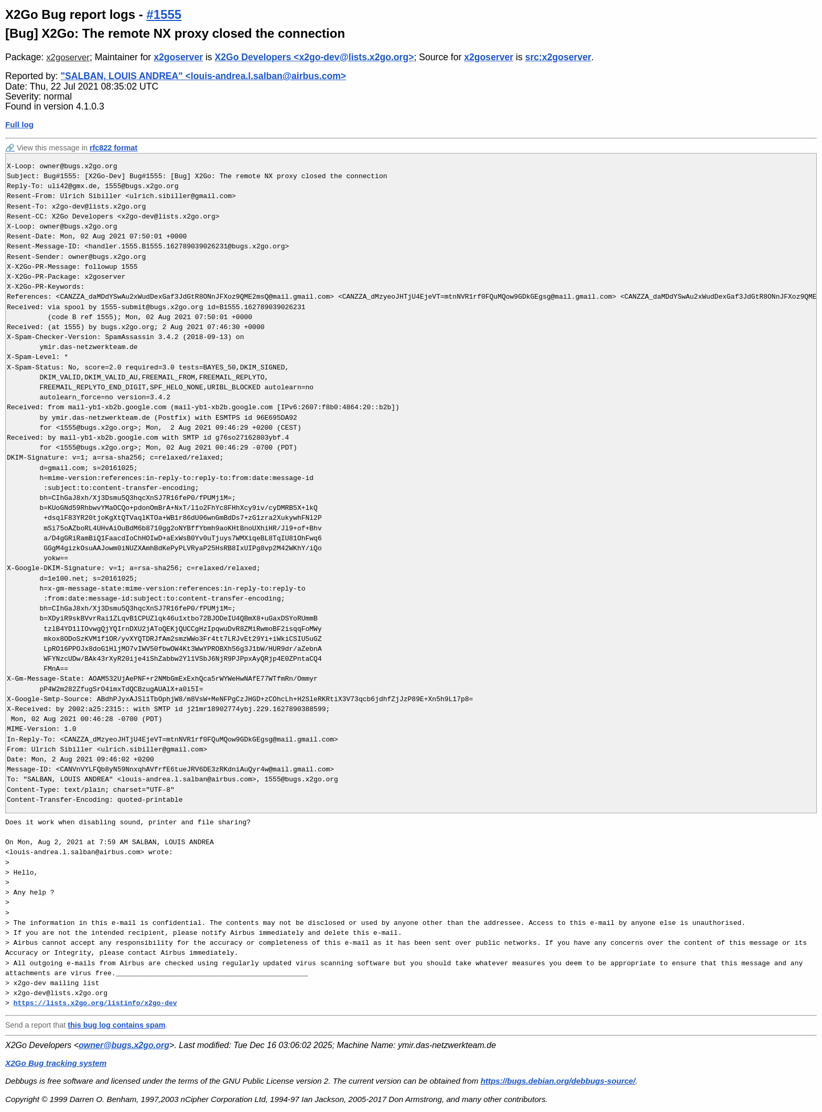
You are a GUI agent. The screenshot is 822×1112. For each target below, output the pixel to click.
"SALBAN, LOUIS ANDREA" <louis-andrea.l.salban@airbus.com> (204, 76)
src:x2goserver (558, 57)
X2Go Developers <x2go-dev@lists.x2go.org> (314, 57)
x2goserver (68, 57)
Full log (19, 124)
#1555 (163, 14)
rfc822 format (113, 148)
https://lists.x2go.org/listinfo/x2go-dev (95, 1003)
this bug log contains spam (116, 1025)
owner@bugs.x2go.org (124, 1045)
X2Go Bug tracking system (55, 1063)
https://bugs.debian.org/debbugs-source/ (558, 1080)
